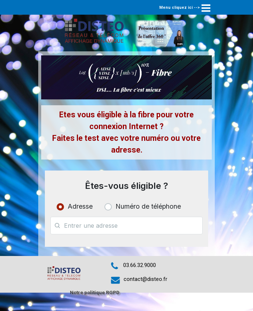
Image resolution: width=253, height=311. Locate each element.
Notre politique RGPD (95, 292)
